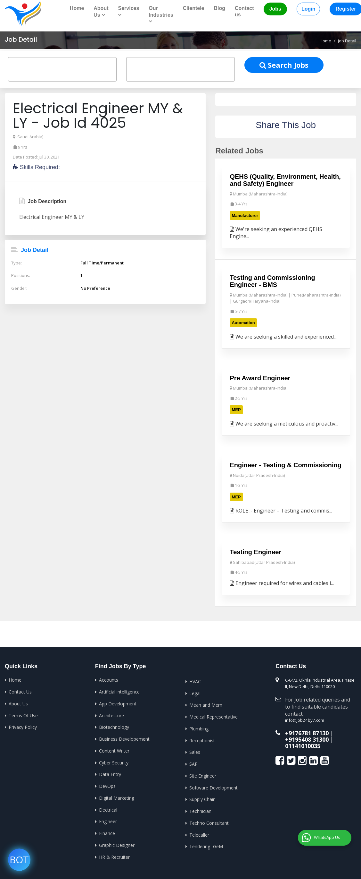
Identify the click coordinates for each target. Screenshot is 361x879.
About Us (18, 703)
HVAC (195, 681)
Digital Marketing (116, 796)
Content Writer (114, 749)
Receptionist (202, 739)
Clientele (193, 8)
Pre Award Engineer (260, 377)
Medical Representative (213, 716)
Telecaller (199, 833)
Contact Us (20, 691)
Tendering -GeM (206, 845)
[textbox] (17, 68)
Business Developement (124, 738)
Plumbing (199, 728)
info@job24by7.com (304, 719)
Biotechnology (114, 726)
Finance (107, 832)
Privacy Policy (23, 726)
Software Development (213, 786)
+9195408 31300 (307, 738)
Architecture (111, 714)
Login (308, 9)
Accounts (108, 679)
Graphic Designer (117, 843)
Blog (219, 8)
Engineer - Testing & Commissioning (285, 464)
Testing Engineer (255, 551)
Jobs (275, 9)
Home (77, 8)
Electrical (108, 808)
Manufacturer (245, 215)
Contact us (244, 11)
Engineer (108, 820)
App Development (117, 703)
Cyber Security (113, 761)
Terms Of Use (23, 714)
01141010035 (302, 745)
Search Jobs (283, 64)
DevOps (107, 785)
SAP (193, 763)
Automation (243, 322)
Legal (195, 692)
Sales (194, 751)
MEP (236, 409)
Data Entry (110, 773)
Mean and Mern (205, 704)
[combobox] (62, 69)
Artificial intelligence (119, 691)
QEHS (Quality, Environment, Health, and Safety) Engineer (285, 180)
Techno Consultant (209, 821)
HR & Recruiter (114, 855)
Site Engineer (202, 774)
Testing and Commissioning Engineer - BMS (272, 281)
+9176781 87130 (307, 732)
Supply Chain (202, 798)
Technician (200, 809)
